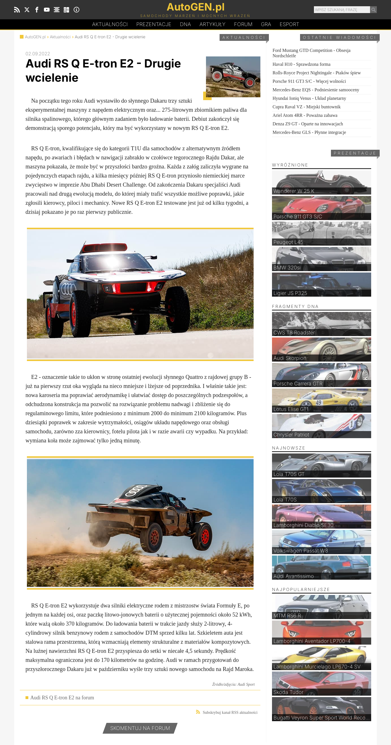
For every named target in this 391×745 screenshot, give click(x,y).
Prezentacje (153, 24)
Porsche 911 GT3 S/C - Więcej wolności (309, 81)
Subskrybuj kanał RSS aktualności (227, 712)
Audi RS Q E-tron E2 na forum (62, 697)
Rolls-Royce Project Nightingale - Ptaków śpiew (317, 72)
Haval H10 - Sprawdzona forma (301, 64)
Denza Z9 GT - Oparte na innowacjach (308, 123)
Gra (266, 24)
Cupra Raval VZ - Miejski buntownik (307, 106)
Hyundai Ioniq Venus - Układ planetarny (309, 98)
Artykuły (212, 24)
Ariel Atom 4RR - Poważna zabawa (305, 115)
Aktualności (110, 24)
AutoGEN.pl (35, 36)
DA (185, 24)
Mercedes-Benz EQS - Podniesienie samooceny (316, 89)
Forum (243, 24)
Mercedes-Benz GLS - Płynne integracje (309, 132)
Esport (289, 24)
